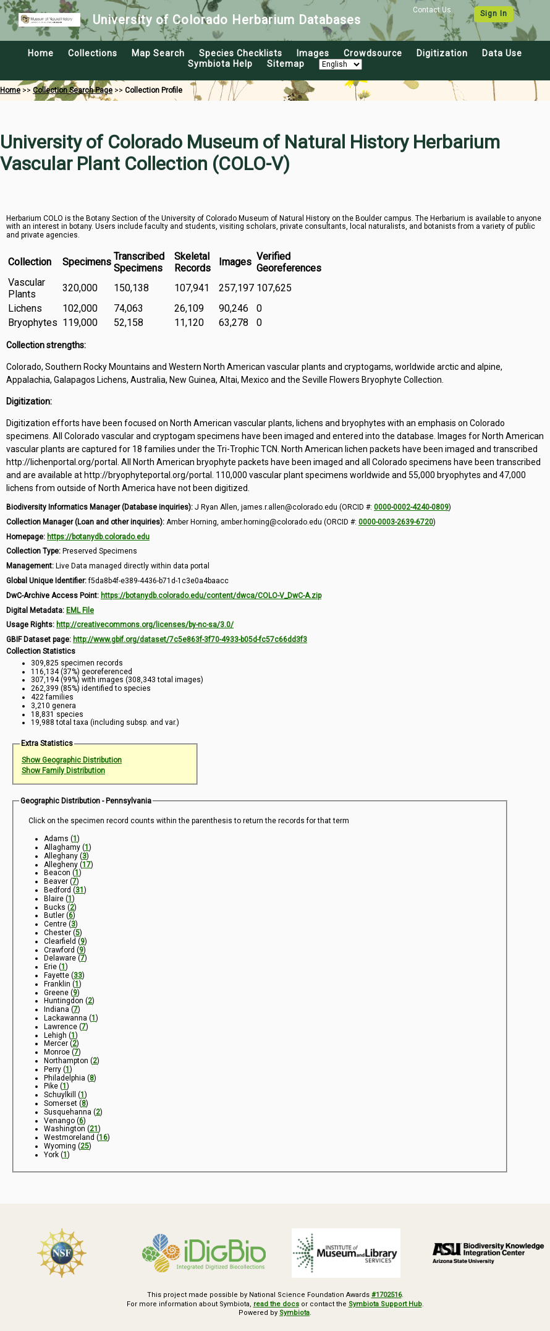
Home (41, 53)
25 (84, 1146)
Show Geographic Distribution (72, 760)
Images (313, 53)
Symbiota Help (220, 64)
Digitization (442, 53)
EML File (80, 610)
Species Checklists (240, 53)
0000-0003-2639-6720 (395, 522)
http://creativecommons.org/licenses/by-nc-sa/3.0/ (145, 624)
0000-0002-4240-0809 (411, 507)
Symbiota (294, 1313)
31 (79, 890)
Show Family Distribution (63, 770)
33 (78, 975)
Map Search (158, 53)
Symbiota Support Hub (385, 1304)
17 (86, 864)
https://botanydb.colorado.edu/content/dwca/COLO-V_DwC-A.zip (211, 595)
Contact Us (432, 10)
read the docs (276, 1304)
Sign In (493, 13)
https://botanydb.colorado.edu (98, 537)
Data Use (502, 53)
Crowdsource (373, 53)
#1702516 (386, 1295)
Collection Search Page (72, 90)
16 (103, 1137)
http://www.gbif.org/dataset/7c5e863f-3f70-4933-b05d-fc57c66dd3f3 (190, 639)
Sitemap (286, 64)
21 (94, 1128)
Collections (92, 53)
